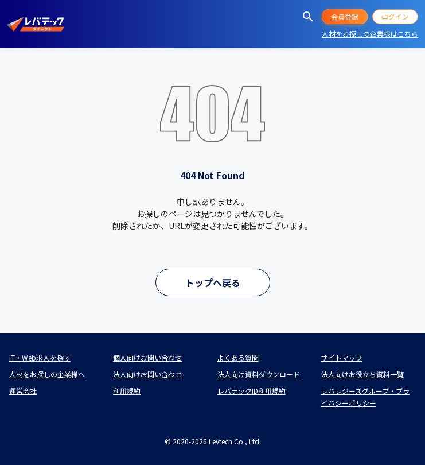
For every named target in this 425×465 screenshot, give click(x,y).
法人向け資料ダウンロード (258, 374)
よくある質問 (238, 357)
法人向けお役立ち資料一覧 (362, 374)
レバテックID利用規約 (251, 391)
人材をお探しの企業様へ (47, 374)
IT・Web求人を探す (40, 357)
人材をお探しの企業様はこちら (370, 33)
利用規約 (127, 391)
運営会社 (23, 391)
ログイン (395, 16)
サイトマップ (341, 357)
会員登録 (344, 16)
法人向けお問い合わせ (147, 374)
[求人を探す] (308, 16)
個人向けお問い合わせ (147, 357)
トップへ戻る (212, 282)
